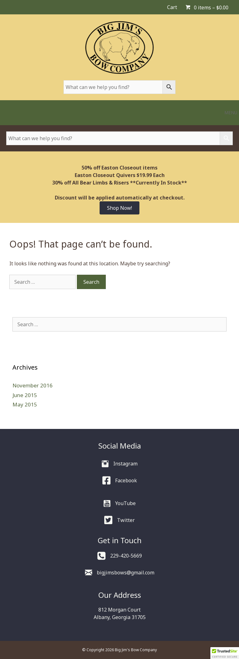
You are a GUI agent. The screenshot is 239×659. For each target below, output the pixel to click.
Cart (172, 7)
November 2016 (32, 385)
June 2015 (24, 395)
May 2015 (24, 404)
